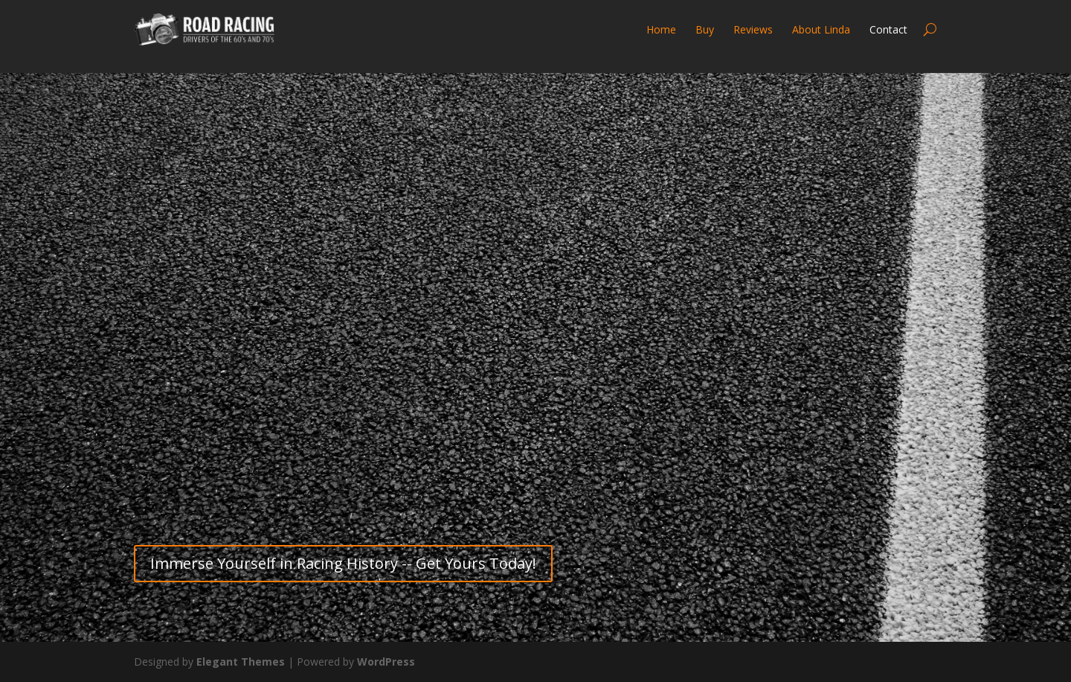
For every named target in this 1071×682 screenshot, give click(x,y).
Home (661, 29)
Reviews (753, 29)
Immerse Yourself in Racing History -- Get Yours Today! (343, 563)
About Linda (821, 29)
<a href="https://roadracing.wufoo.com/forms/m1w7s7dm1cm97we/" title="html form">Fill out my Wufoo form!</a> (535, 310)
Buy (704, 29)
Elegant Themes (240, 661)
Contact (888, 29)
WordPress (386, 661)
